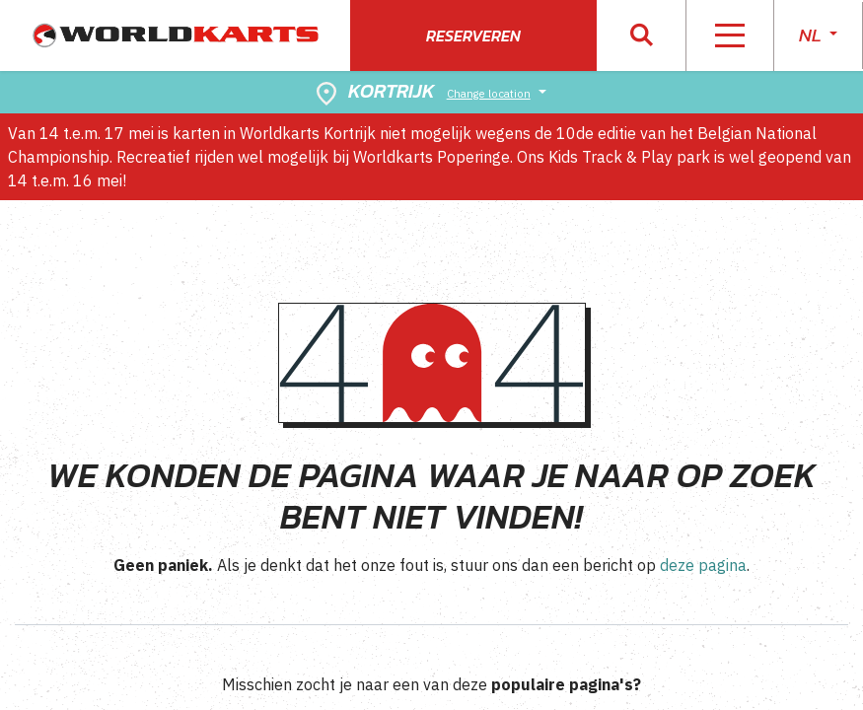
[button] (641, 36)
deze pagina (703, 565)
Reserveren (473, 35)
